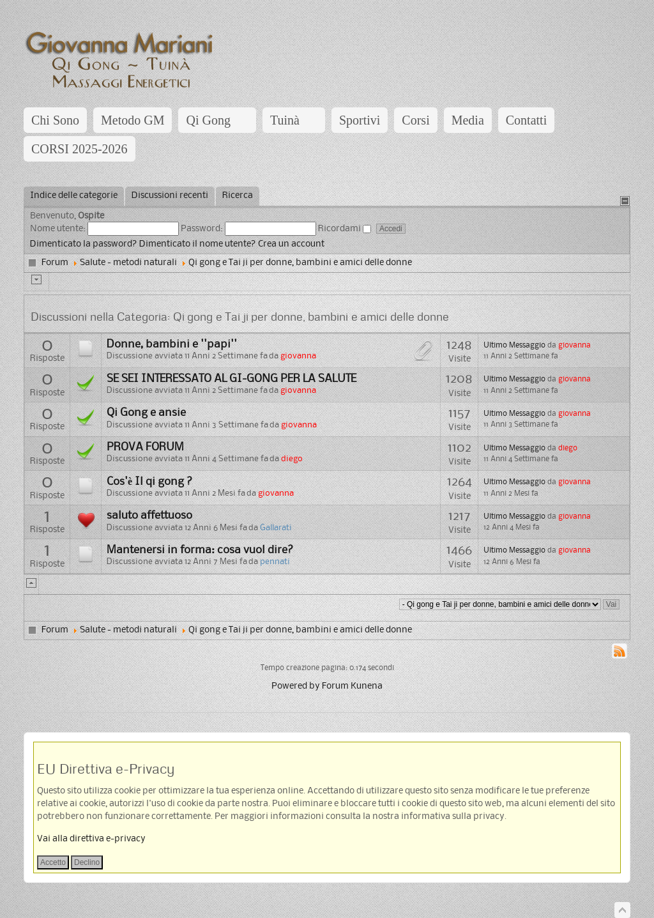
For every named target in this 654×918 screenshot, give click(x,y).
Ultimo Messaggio (514, 345)
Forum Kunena (352, 686)
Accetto (53, 862)
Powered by (295, 686)
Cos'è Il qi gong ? (150, 482)
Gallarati (276, 528)
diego (292, 459)
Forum (55, 263)
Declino (87, 862)
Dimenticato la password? (83, 244)
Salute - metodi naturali (128, 263)
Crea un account (291, 244)
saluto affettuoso (149, 515)
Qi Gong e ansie (146, 413)
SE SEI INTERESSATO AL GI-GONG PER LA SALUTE (231, 379)
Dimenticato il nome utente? (197, 244)
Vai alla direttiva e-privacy (91, 839)
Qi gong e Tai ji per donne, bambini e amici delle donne (300, 263)
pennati (275, 561)
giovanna (298, 356)
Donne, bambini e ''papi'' (172, 344)
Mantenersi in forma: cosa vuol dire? (200, 550)
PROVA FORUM (145, 447)
